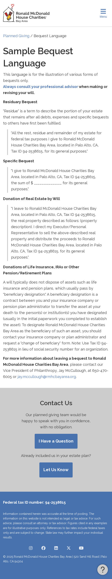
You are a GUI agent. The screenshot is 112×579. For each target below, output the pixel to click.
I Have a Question (56, 441)
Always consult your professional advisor (40, 86)
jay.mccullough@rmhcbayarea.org (47, 376)
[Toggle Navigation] (103, 13)
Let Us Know (56, 469)
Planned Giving (16, 36)
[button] (102, 570)
